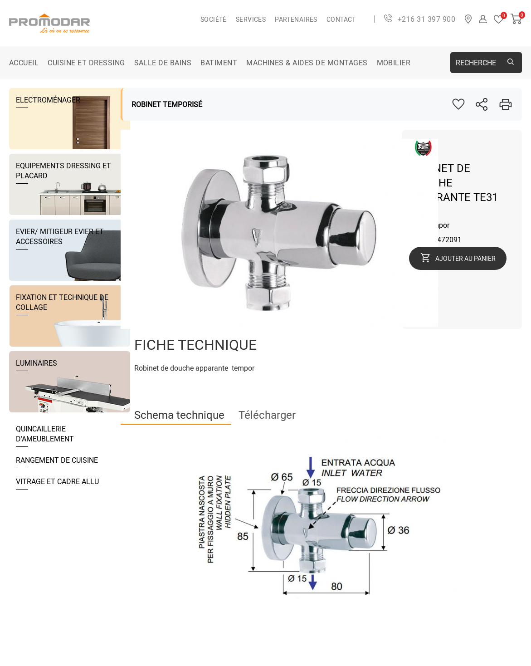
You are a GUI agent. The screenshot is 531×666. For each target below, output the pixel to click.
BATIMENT (218, 63)
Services (251, 19)
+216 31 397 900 (426, 19)
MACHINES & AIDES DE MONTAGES (306, 63)
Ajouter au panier (465, 258)
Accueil (24, 63)
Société (213, 19)
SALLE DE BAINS (163, 63)
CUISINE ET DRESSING (86, 63)
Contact (341, 19)
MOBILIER (394, 63)
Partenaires (296, 19)
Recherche (476, 63)
